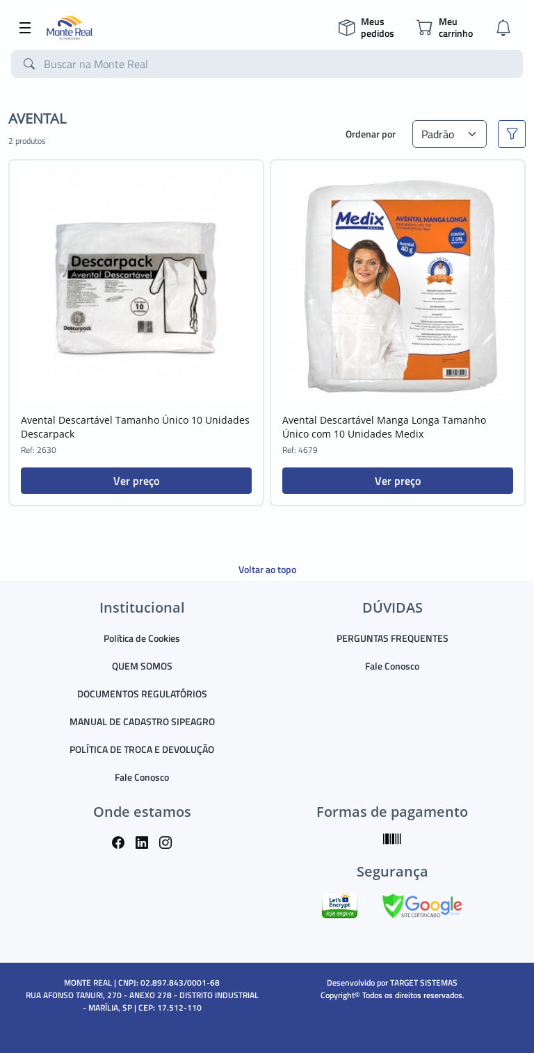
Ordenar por (371, 133)
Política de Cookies (142, 638)
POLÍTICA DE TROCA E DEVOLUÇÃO (142, 749)
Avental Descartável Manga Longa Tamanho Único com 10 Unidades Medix (384, 426)
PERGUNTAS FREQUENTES (392, 638)
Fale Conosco (142, 777)
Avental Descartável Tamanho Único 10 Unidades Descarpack (135, 426)
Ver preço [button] (136, 480)
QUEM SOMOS (142, 665)
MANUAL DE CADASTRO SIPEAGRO (142, 721)
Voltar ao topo (267, 569)
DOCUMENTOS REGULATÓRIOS (142, 693)
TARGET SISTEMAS (424, 982)
